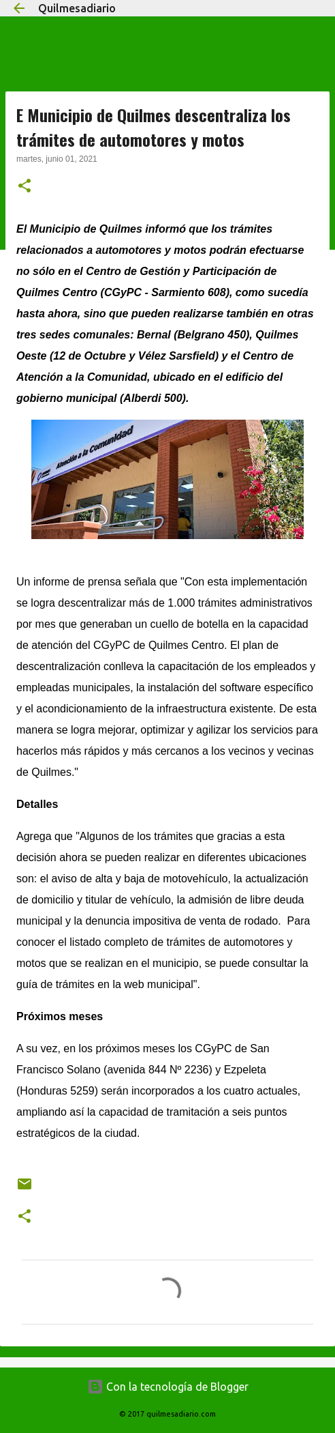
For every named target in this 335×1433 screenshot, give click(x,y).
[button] (24, 187)
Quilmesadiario (77, 8)
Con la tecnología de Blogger (168, 1386)
